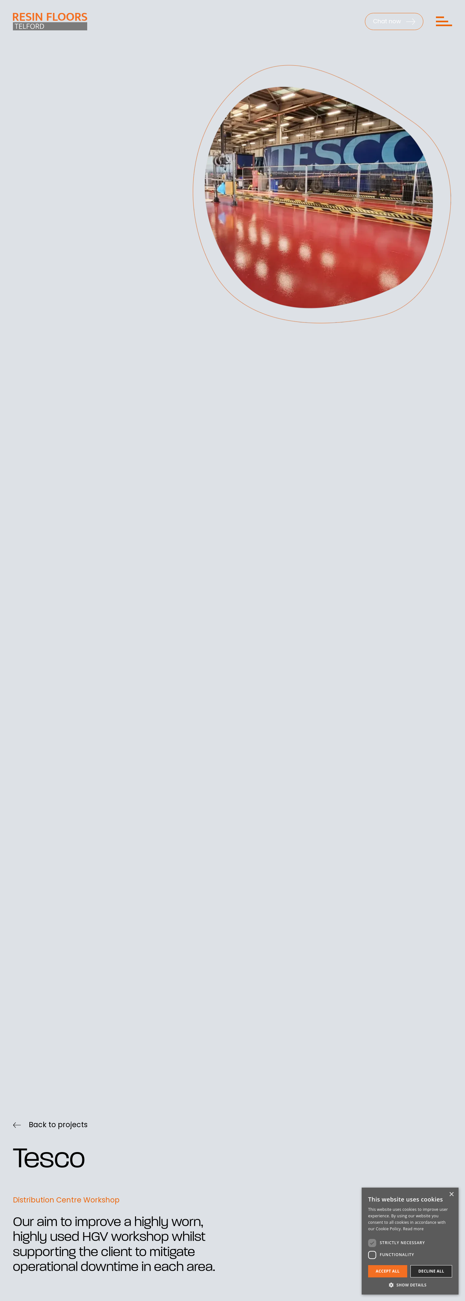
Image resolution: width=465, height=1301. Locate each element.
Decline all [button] (431, 1271)
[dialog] (410, 1241)
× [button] (451, 1194)
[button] (410, 1285)
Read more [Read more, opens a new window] (413, 1229)
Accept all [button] (388, 1271)
